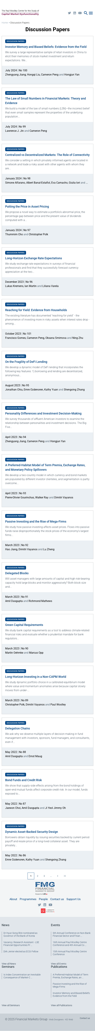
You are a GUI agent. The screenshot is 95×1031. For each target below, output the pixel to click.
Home (5, 22)
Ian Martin (31, 286)
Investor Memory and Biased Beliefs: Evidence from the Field (71, 994)
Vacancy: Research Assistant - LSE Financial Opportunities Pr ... (21, 944)
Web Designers (56, 1019)
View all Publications (61, 1005)
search (85, 13)
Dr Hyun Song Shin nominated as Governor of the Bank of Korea (20, 934)
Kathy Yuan (51, 389)
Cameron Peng (49, 74)
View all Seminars (11, 1005)
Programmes (28, 899)
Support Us (73, 899)
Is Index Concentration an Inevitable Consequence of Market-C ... (22, 976)
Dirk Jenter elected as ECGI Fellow (21, 951)
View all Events (58, 963)
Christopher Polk (38, 234)
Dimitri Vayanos (63, 497)
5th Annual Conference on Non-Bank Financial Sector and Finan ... (71, 934)
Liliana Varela (50, 286)
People (43, 899)
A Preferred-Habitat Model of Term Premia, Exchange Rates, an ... (70, 976)
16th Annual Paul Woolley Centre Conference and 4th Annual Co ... (70, 944)
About (13, 899)
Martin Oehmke (14, 652)
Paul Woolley (58, 704)
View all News (9, 963)
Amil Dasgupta (14, 601)
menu (90, 13)
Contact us (57, 899)
